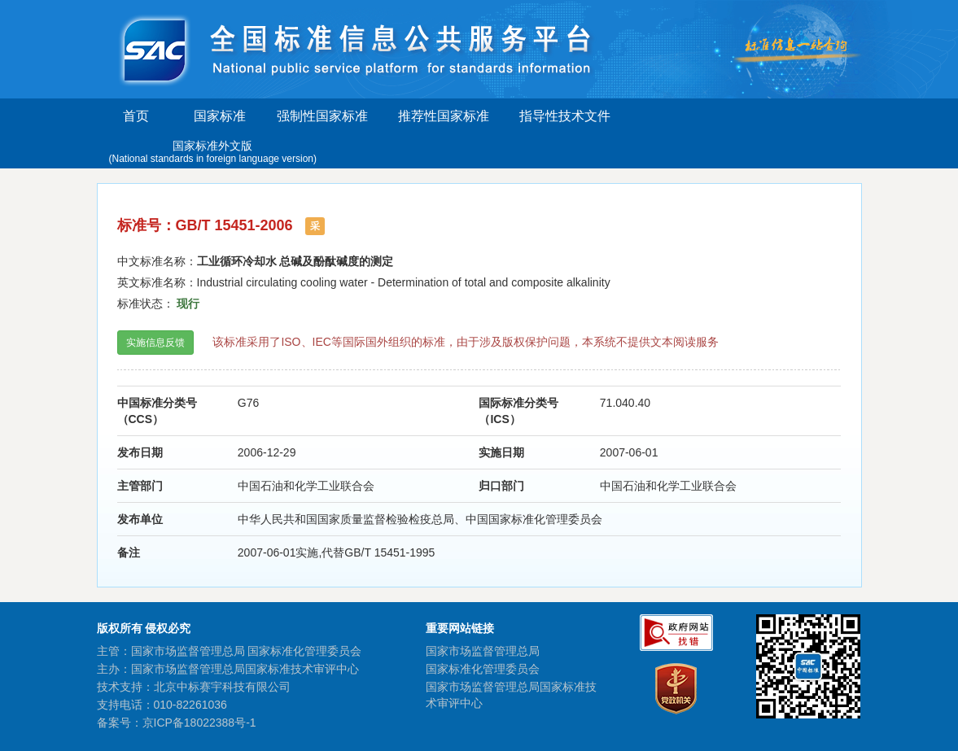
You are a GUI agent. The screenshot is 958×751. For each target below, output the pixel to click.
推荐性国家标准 (443, 116)
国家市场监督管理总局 (483, 650)
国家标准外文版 (213, 152)
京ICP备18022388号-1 (199, 722)
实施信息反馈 (155, 342)
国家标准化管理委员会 (483, 668)
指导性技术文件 (564, 116)
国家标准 (220, 116)
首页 (136, 116)
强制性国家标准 (322, 116)
